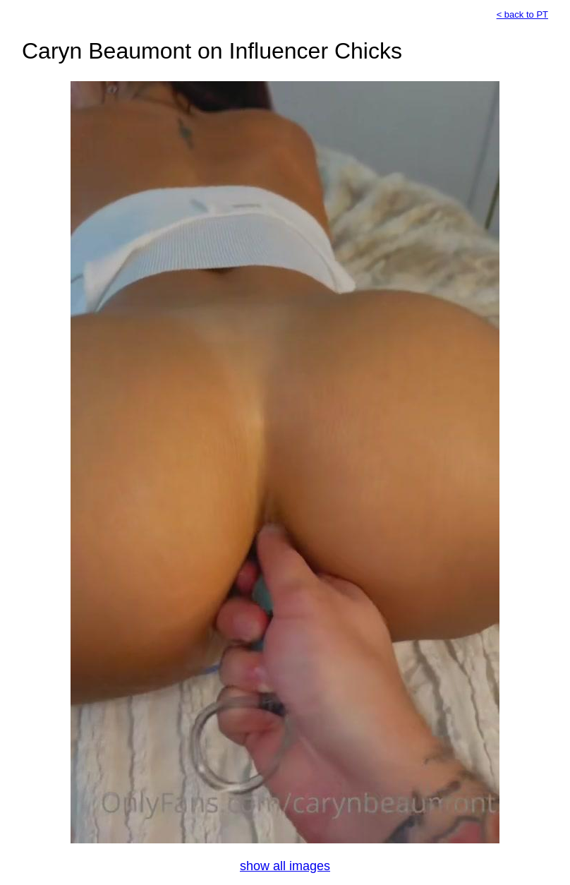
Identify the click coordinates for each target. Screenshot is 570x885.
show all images (285, 866)
